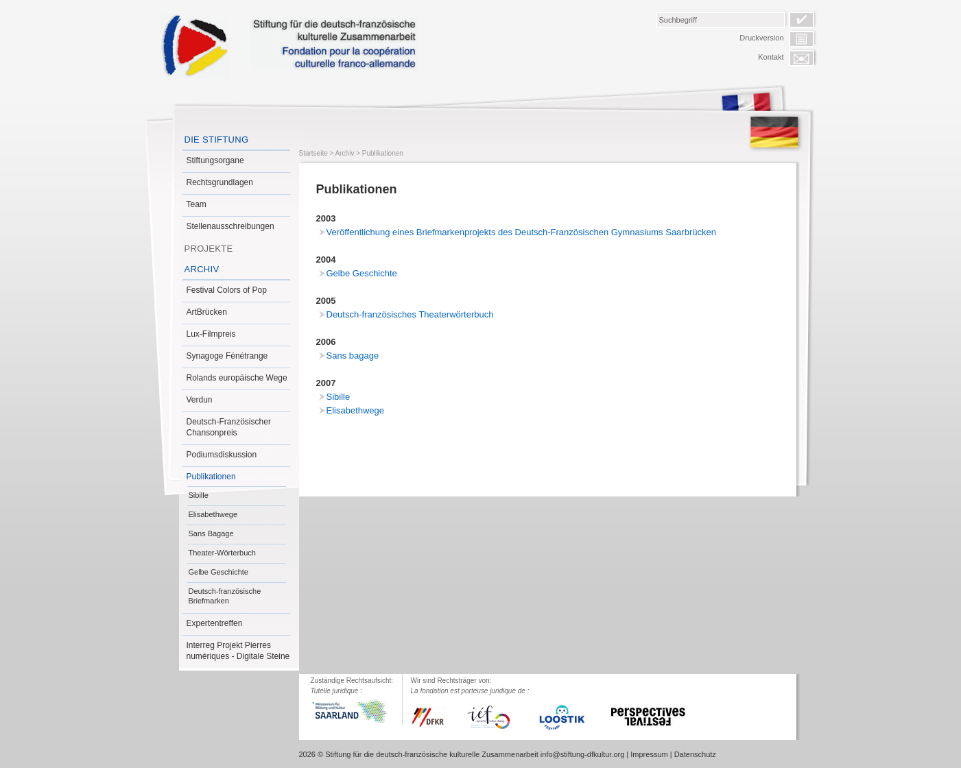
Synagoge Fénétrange (227, 356)
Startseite (313, 153)
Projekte (209, 248)
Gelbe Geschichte (218, 572)
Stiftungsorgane (215, 160)
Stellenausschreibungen (230, 226)
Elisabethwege (213, 514)
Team (196, 204)
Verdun (200, 400)
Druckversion (761, 38)
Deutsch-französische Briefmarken (225, 596)
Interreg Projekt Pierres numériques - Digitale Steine (238, 650)
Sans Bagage (211, 533)
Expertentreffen (215, 623)
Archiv (202, 269)
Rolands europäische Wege (237, 378)
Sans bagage (353, 355)
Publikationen (211, 476)
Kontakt (770, 57)
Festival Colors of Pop (227, 290)
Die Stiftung (217, 139)
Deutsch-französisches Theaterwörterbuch (410, 314)
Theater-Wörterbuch (222, 553)
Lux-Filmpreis (211, 334)
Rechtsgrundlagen (220, 182)
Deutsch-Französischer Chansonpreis (229, 427)
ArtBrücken (207, 312)
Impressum (648, 754)
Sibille (199, 495)
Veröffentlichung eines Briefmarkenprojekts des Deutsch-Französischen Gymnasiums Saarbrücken (521, 232)
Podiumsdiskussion (222, 454)
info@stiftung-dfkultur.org (582, 754)
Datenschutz (695, 754)
